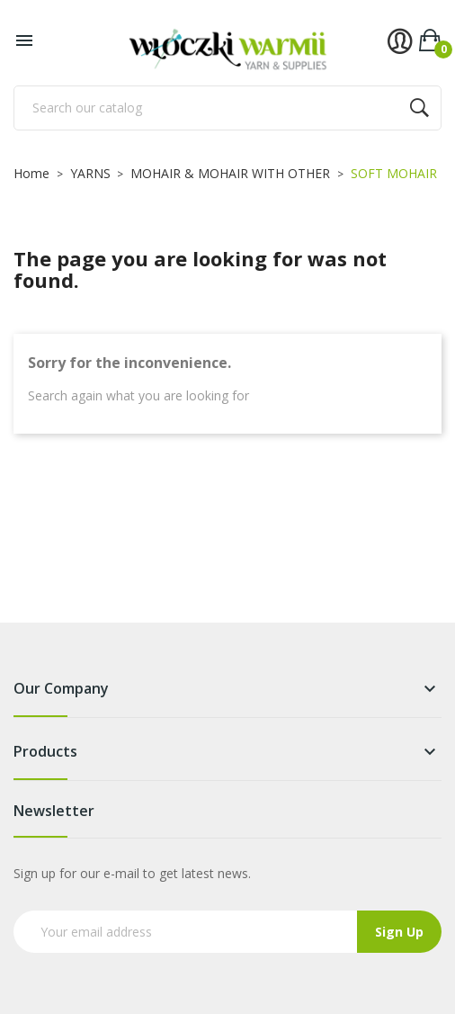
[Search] (227, 107)
